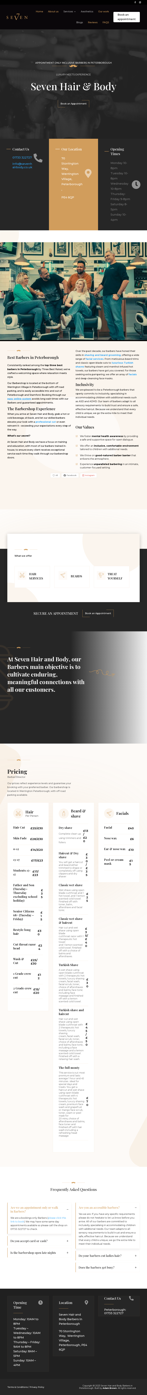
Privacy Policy (37, 1387)
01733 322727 (22, 157)
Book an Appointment (73, 103)
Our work (103, 11)
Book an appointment (127, 17)
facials (133, 374)
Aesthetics (87, 11)
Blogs (79, 22)
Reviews (93, 22)
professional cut (46, 422)
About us (53, 11)
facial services (95, 359)
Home (39, 11)
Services (68, 11)
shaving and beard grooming (102, 355)
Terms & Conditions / (18, 1387)
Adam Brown (110, 1388)
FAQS (105, 22)
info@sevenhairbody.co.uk (22, 165)
